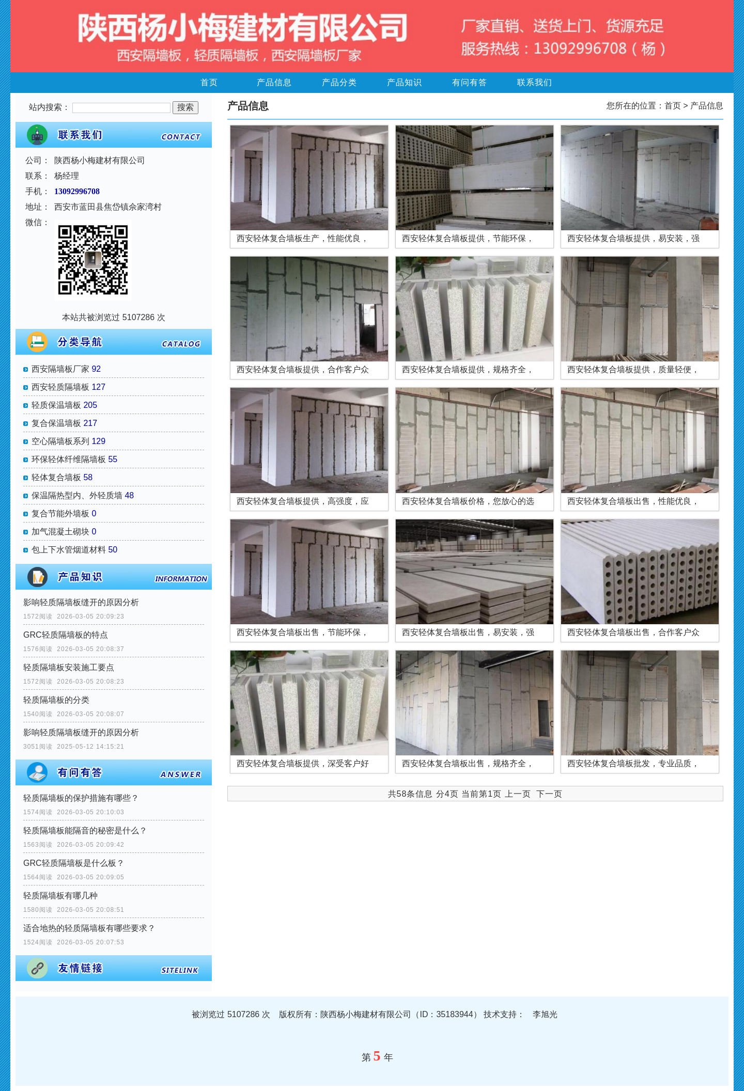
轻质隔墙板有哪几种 (60, 895)
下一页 (549, 793)
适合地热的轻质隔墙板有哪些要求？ (89, 928)
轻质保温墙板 (56, 405)
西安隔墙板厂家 (60, 369)
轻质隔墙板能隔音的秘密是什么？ (85, 830)
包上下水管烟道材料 (69, 549)
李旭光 (545, 1014)
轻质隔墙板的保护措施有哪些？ (81, 798)
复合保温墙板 (56, 423)
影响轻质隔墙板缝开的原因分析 (81, 602)
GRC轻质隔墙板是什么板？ (74, 863)
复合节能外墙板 (60, 513)
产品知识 (404, 82)
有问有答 (469, 82)
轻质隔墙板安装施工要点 (68, 667)
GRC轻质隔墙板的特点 (65, 634)
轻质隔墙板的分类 (56, 699)
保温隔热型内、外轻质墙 (77, 495)
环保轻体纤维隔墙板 (69, 459)
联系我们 (534, 82)
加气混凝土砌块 (60, 531)
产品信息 (274, 82)
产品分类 (339, 82)
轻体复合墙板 (56, 477)
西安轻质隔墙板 (60, 387)
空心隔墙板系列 (60, 441)
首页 (209, 82)
